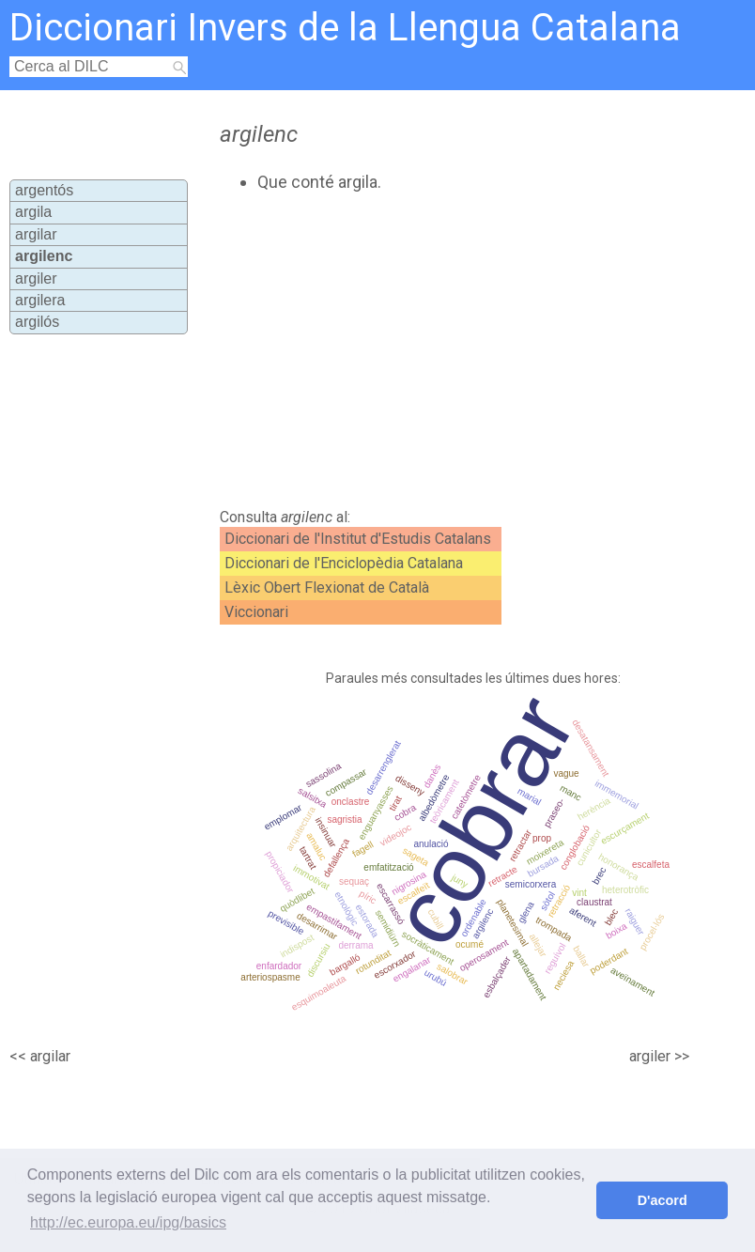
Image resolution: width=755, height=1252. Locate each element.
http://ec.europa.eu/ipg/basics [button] (128, 1222)
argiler (35, 278)
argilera (40, 300)
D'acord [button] (662, 1200)
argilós (37, 322)
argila (33, 212)
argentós (44, 190)
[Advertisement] (417, 350)
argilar (35, 234)
